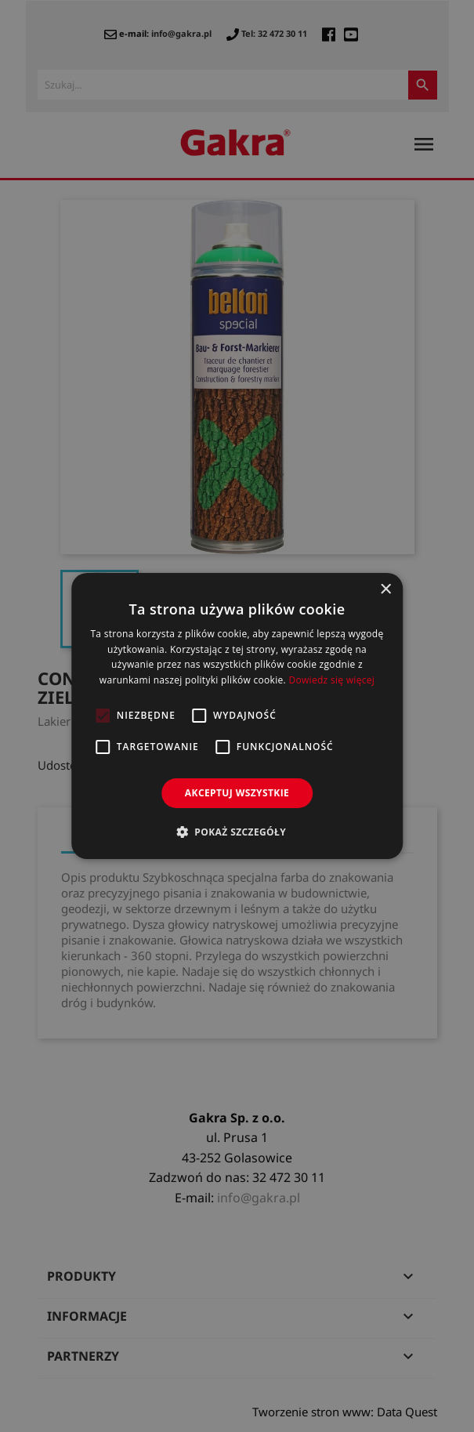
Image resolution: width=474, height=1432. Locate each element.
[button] (237, 831)
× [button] (385, 590)
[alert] (237, 716)
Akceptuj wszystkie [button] (237, 792)
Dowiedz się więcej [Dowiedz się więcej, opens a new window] (331, 680)
